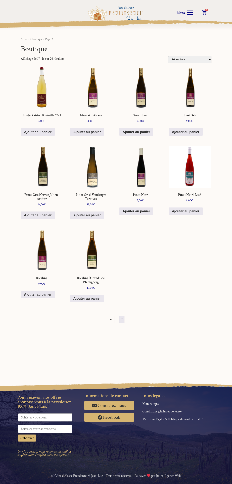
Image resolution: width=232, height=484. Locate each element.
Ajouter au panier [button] (38, 132)
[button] (190, 13)
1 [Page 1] (117, 319)
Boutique (37, 39)
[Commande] (189, 59)
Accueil (25, 39)
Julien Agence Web (168, 476)
